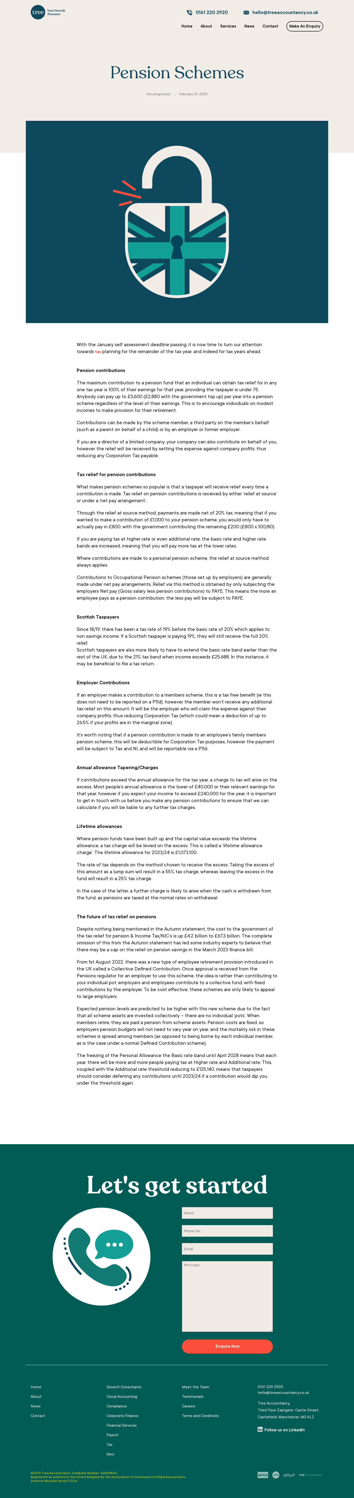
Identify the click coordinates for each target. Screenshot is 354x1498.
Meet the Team (195, 1387)
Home (186, 26)
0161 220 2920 (212, 13)
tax (98, 352)
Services (228, 26)
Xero (110, 1454)
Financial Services (121, 1425)
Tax (109, 1445)
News (249, 26)
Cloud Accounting (121, 1397)
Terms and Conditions (200, 1416)
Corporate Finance (122, 1416)
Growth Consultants (123, 1387)
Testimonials (192, 1397)
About (206, 26)
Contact (270, 26)
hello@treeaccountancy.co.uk (285, 13)
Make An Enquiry (304, 26)
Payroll (112, 1435)
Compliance (116, 1406)
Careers (188, 1406)
